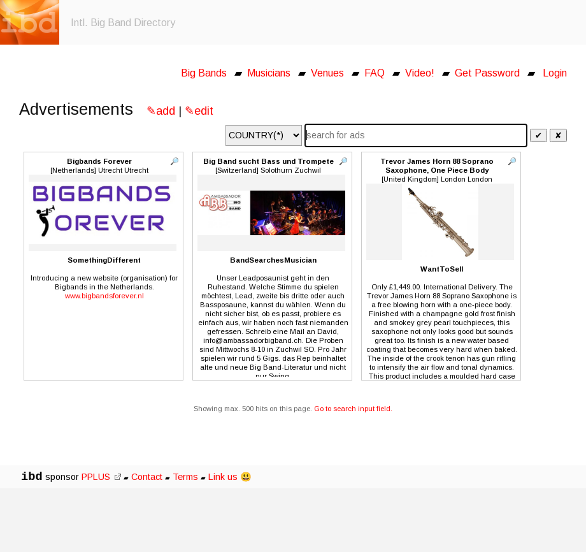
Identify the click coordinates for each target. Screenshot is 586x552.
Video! (419, 73)
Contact (146, 477)
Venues (327, 73)
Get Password (487, 73)
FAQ (374, 73)
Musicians (268, 73)
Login (555, 73)
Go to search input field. (353, 408)
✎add (160, 111)
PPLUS (101, 477)
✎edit (199, 111)
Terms (187, 477)
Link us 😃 (230, 477)
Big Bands (204, 73)
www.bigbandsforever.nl (104, 296)
